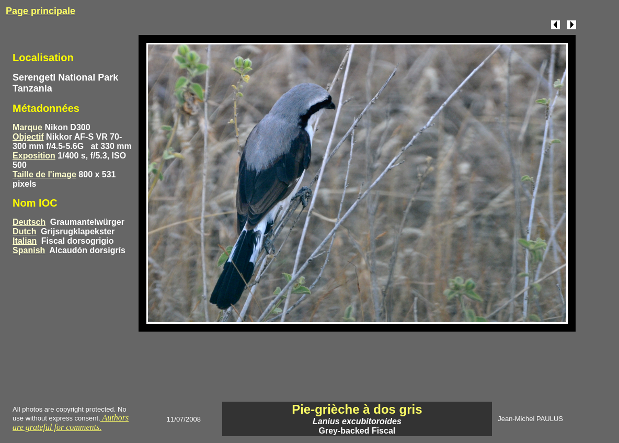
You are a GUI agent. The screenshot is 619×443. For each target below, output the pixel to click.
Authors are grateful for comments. (71, 422)
